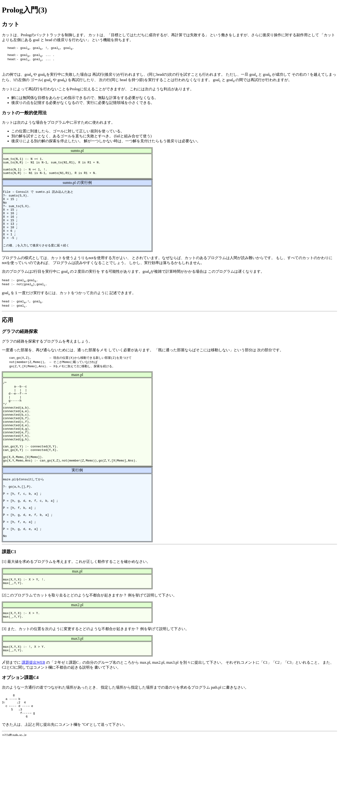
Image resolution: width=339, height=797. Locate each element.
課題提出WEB (33, 715)
